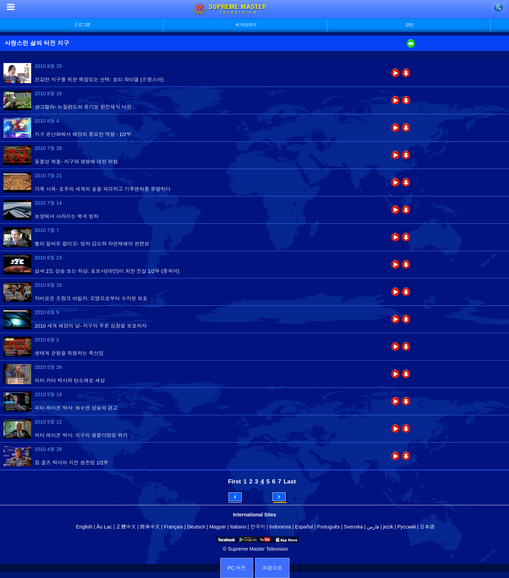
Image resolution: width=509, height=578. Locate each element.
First (234, 481)
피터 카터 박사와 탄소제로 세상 (70, 380)
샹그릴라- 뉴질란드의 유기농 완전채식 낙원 (83, 107)
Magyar (217, 527)
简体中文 (150, 527)
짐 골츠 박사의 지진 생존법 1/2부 (71, 462)
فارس (373, 527)
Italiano (238, 527)
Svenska (353, 527)
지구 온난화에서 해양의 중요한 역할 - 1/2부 (83, 134)
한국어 (257, 527)
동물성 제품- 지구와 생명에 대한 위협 (76, 161)
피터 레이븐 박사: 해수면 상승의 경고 (76, 408)
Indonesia (280, 527)
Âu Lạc (104, 527)
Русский (406, 527)
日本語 (427, 527)
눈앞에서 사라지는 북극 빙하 (67, 216)
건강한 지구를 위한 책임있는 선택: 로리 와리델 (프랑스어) (99, 79)
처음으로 (272, 568)
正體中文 (126, 527)
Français (173, 527)
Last (290, 481)
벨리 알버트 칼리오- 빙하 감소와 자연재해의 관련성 (92, 244)
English (84, 527)
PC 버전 (236, 568)
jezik (388, 527)
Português (328, 527)
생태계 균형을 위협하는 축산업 (69, 353)
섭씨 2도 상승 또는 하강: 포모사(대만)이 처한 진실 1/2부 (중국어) (107, 271)
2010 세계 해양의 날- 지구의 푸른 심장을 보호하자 (91, 326)
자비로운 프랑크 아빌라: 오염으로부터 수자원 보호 (91, 298)
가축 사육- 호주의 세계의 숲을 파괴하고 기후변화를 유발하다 (103, 189)
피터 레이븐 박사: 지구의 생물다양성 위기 (81, 435)
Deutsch (196, 527)
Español (304, 527)
